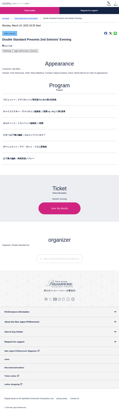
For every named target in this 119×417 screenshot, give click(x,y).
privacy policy (62, 398)
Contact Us (74, 398)
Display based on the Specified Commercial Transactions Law (29, 398)
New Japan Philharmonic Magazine (20, 351)
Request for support (14, 342)
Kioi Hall (8, 46)
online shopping (11, 384)
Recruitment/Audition (14, 368)
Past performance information (26, 18)
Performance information (16, 312)
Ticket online (10, 376)
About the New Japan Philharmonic (22, 322)
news (6, 359)
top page (5, 18)
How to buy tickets (13, 332)
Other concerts (9, 33)
